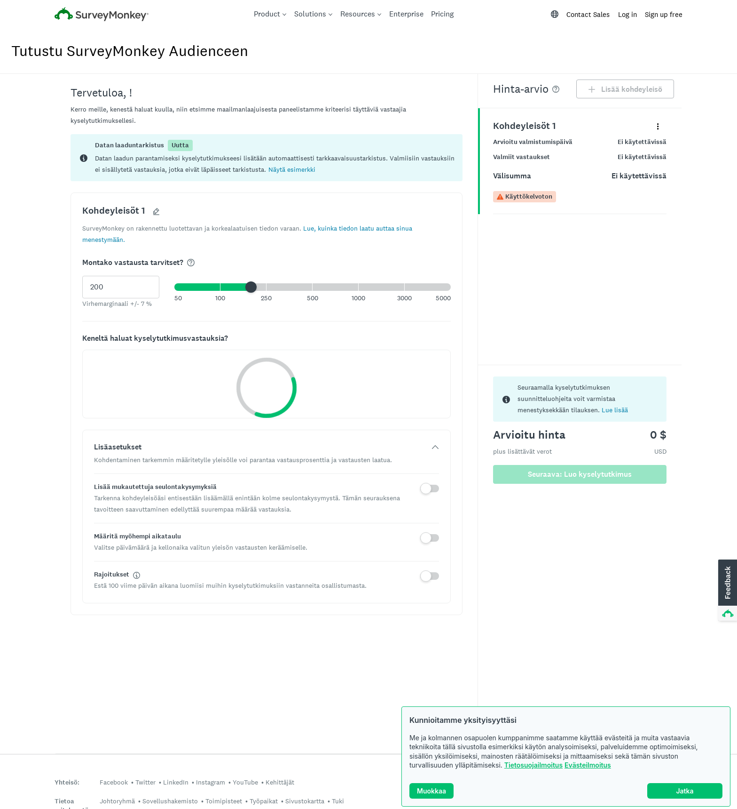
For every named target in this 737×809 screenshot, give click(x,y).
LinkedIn (175, 782)
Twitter (145, 782)
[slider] (251, 287)
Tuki (338, 801)
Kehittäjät (280, 782)
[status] (267, 157)
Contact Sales (588, 14)
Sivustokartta (304, 801)
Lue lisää (615, 410)
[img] (191, 262)
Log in (627, 14)
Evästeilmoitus (588, 765)
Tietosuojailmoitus (533, 765)
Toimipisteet (223, 801)
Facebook (114, 782)
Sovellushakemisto (170, 801)
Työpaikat (264, 801)
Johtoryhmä (117, 801)
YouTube (245, 782)
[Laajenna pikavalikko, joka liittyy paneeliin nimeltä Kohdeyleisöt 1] (657, 125)
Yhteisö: (67, 782)
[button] (291, 169)
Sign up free (663, 14)
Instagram (210, 782)
